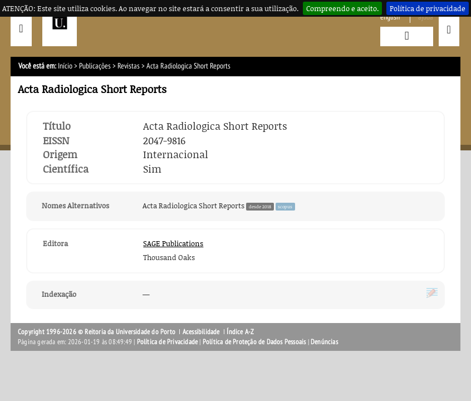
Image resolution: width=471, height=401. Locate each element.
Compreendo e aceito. (342, 8)
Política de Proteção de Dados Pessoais (254, 342)
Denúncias (324, 342)
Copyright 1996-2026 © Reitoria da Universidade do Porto (96, 331)
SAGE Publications (173, 243)
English (390, 17)
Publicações (95, 66)
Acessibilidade (201, 331)
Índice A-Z (240, 331)
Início (65, 66)
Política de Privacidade (167, 342)
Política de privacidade (427, 8)
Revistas (128, 66)
